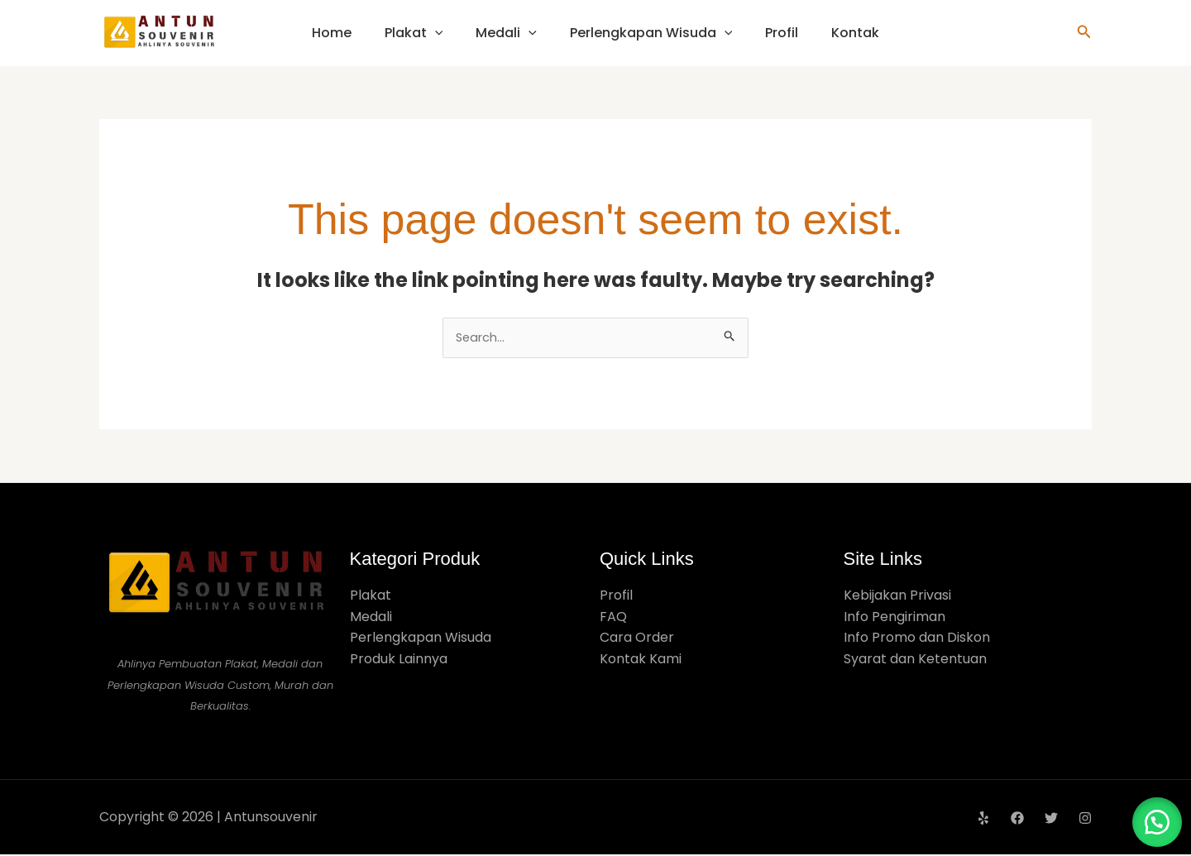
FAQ (613, 618)
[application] (435, 32)
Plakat (414, 32)
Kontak (855, 32)
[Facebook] (1017, 819)
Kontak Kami (641, 660)
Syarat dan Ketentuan (915, 660)
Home (332, 32)
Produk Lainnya (398, 660)
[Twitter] (1051, 819)
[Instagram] (1085, 819)
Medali (506, 32)
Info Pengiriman (894, 618)
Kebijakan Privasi (897, 596)
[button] (1084, 33)
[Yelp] (983, 819)
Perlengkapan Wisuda (651, 32)
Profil (781, 32)
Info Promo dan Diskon (917, 638)
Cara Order (637, 638)
